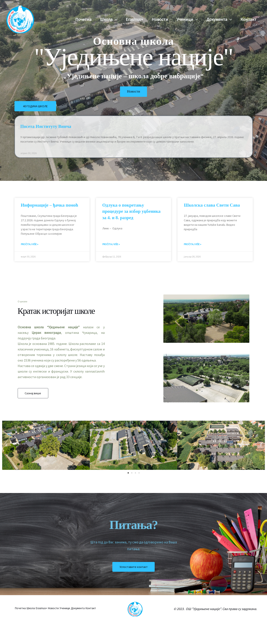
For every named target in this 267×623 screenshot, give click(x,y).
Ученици (187, 19)
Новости (160, 19)
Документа (219, 19)
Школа (108, 19)
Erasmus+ (134, 19)
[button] (115, 19)
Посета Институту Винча (45, 127)
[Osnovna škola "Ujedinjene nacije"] (20, 19)
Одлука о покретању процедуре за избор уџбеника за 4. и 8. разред (131, 211)
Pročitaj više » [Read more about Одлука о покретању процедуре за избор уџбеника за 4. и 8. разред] (111, 244)
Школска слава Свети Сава (212, 205)
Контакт (248, 19)
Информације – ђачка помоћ (49, 205)
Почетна (83, 19)
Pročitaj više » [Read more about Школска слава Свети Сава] (192, 244)
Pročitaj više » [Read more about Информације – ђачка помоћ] (29, 244)
